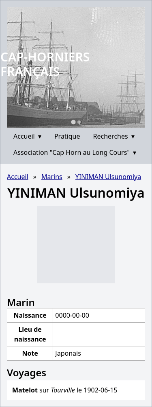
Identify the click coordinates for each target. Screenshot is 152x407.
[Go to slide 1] (73, 122)
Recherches (114, 136)
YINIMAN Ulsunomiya (108, 176)
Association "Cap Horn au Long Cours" (74, 152)
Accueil (27, 136)
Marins (51, 176)
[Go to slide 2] (79, 122)
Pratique (67, 136)
